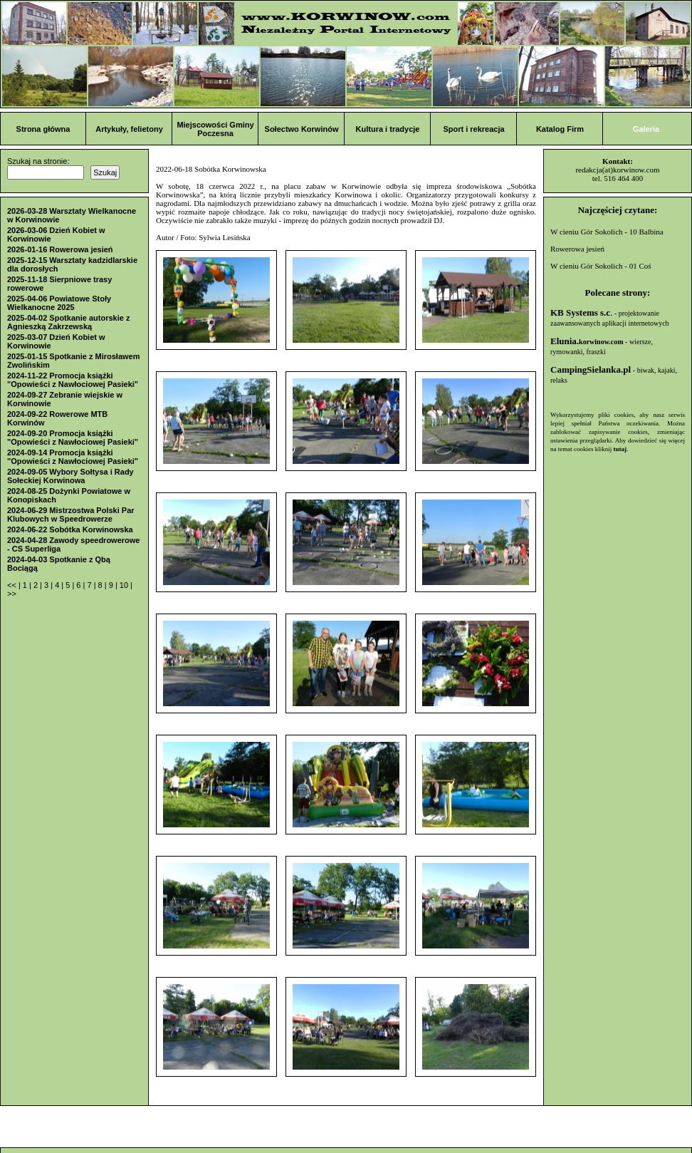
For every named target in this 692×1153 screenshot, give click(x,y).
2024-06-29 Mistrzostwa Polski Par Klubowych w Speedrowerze (71, 514)
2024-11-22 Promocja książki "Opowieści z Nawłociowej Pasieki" (72, 379)
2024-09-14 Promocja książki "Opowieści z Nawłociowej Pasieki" (72, 456)
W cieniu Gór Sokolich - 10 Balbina (607, 231)
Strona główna (43, 129)
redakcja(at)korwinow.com (617, 169)
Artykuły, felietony (129, 129)
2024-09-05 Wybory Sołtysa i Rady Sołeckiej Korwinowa (70, 476)
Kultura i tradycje (388, 129)
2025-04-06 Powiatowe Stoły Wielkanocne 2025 (59, 302)
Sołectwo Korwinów (302, 129)
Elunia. (587, 341)
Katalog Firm (560, 129)
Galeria (646, 129)
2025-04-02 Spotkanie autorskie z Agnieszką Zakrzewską (68, 322)
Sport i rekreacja (473, 129)
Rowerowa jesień (577, 248)
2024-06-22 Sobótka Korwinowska (70, 529)
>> (11, 593)
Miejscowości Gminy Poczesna (215, 129)
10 (125, 585)
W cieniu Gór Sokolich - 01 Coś (600, 266)
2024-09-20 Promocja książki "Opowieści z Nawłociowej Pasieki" (72, 437)
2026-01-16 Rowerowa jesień (60, 249)
